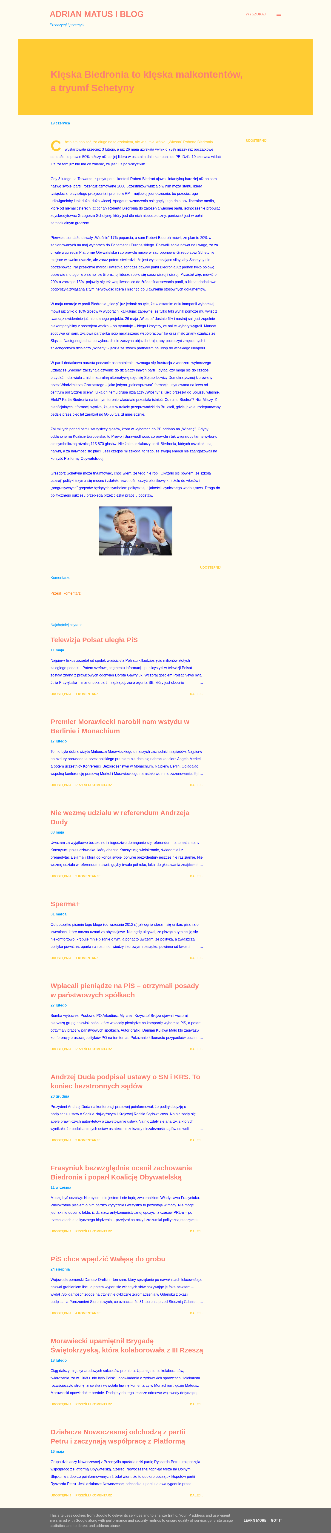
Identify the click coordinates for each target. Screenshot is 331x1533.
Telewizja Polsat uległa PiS (94, 640)
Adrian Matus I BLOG (97, 14)
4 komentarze (87, 1313)
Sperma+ (65, 904)
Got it (276, 1520)
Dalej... (196, 694)
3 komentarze (87, 1140)
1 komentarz (86, 694)
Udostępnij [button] (256, 140)
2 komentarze (87, 876)
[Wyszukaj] (256, 14)
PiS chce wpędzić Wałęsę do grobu (108, 1259)
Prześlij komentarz (66, 593)
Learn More (255, 1520)
